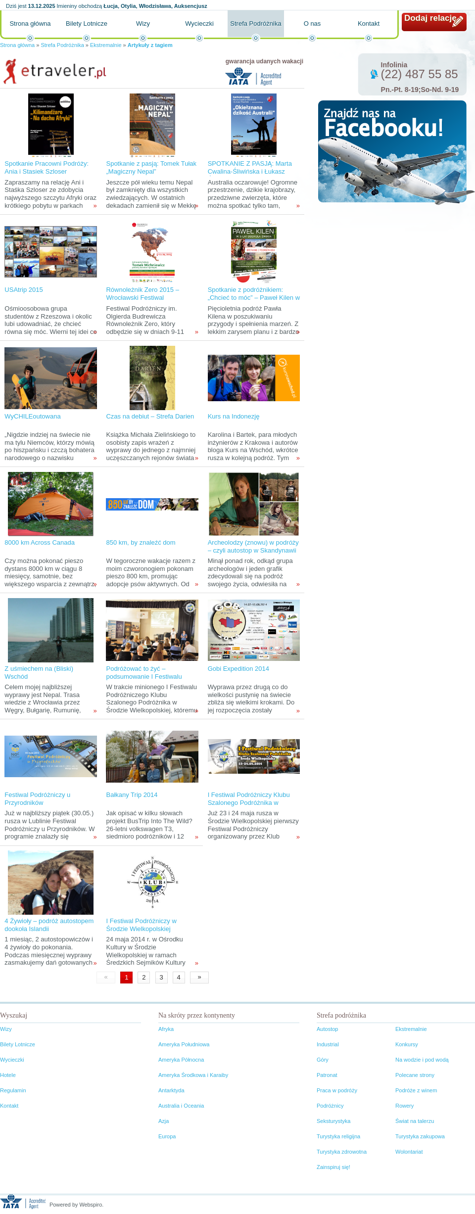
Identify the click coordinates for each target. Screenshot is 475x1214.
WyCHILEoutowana (32, 416)
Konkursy (406, 1044)
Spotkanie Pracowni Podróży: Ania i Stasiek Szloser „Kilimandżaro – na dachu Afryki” (46, 175)
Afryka (166, 1029)
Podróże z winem (416, 1090)
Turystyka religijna (338, 1136)
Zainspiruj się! (333, 1167)
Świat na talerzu (414, 1121)
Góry (323, 1060)
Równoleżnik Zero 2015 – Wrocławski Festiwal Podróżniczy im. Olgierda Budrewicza (142, 301)
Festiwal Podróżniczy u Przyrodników (37, 798)
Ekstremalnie (106, 45)
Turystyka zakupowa (420, 1136)
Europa (167, 1136)
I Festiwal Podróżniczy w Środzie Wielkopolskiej (141, 925)
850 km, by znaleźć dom (140, 542)
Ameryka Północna (181, 1060)
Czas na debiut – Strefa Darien (150, 416)
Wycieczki (199, 23)
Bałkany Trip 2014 (131, 794)
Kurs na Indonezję (234, 416)
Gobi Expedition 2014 (238, 668)
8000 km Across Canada (39, 542)
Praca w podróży (337, 1090)
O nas (312, 23)
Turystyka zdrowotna (342, 1152)
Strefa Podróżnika (255, 23)
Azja (163, 1121)
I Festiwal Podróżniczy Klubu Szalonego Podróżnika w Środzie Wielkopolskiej (249, 802)
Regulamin (13, 1090)
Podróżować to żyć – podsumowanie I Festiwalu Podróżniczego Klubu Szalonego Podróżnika (144, 680)
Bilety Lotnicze (86, 23)
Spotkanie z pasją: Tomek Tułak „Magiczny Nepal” (151, 167)
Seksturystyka (333, 1121)
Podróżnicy (330, 1106)
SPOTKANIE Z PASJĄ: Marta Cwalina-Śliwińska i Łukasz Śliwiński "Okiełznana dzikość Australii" (250, 175)
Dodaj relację (430, 18)
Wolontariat (409, 1152)
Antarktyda (171, 1090)
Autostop (327, 1029)
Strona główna (29, 23)
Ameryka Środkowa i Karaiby (193, 1075)
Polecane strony (414, 1075)
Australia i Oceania (181, 1106)
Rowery (404, 1106)
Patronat (327, 1075)
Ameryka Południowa (183, 1044)
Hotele (8, 1075)
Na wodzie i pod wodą (422, 1060)
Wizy (143, 23)
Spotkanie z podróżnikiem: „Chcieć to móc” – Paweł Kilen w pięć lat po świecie (254, 297)
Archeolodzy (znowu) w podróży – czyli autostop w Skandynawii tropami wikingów (253, 550)
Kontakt (369, 23)
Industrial (328, 1044)
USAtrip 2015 (23, 289)
